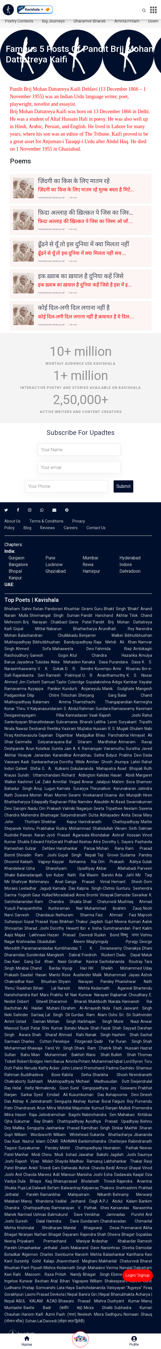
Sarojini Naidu (25, 808)
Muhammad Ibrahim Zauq (113, 908)
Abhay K (20, 1101)
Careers (71, 528)
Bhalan (21, 1168)
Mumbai (90, 558)
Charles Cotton (36, 1041)
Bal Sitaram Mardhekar (91, 742)
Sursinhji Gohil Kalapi (34, 1261)
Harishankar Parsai (76, 848)
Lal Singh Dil (57, 1015)
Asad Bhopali (129, 768)
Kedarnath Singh (71, 1268)
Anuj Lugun (45, 788)
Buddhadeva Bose (40, 1074)
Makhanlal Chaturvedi (119, 1261)
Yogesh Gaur (29, 895)
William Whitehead (70, 1134)
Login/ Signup (138, 1275)
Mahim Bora (123, 782)
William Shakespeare (109, 1281)
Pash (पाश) (66, 1314)
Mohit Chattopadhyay (81, 1148)
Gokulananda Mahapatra (93, 768)
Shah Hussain (126, 1048)
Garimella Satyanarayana (40, 742)
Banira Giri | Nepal (94, 1294)
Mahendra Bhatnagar (40, 815)
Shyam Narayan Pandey (86, 981)
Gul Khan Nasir (51, 961)
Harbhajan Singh (95, 1021)
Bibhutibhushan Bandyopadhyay (62, 642)
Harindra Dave (62, 1221)
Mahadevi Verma (103, 1268)
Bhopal (15, 571)
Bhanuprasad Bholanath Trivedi (84, 1181)
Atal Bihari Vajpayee (69, 1281)
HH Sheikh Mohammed (115, 968)
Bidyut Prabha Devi (124, 755)
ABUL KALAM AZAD (36, 1301)
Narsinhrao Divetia (117, 1248)
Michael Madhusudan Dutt (102, 1081)
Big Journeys (53, 21)
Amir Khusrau (126, 668)
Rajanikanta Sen (29, 675)
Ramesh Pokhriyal (63, 675)
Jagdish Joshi (123, 1154)
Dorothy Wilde (72, 762)
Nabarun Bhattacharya (72, 629)
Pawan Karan (32, 835)
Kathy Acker (49, 1068)
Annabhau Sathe (88, 755)
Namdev (85, 802)
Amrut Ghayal (128, 1168)
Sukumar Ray (27, 1121)
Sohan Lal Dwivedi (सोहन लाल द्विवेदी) (55, 1321)
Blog (27, 528)
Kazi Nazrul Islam (28, 1141)
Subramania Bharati (74, 722)
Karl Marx (40, 995)
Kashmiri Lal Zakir (34, 782)
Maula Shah (88, 1028)
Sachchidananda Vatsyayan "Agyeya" (109, 1287)
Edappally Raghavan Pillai (54, 802)
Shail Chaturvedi (99, 901)
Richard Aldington (79, 775)
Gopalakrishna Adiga (104, 682)
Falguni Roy (123, 1101)
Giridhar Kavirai (83, 961)
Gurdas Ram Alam (89, 1015)
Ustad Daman (31, 1021)
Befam (53, 1188)
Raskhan (24, 988)
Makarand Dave (85, 1248)
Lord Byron (133, 1061)
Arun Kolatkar (38, 748)
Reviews (47, 528)
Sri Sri (125, 1015)
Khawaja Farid (40, 1048)
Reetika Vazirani (61, 728)
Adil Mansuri (64, 1174)
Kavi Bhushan (41, 981)
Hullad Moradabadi (58, 895)
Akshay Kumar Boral (92, 1101)
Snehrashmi (126, 1188)
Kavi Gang (22, 961)
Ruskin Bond (106, 935)
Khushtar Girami (78, 609)
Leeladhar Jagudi (35, 888)
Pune (50, 558)
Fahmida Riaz (113, 648)
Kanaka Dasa (95, 662)
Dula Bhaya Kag (35, 1181)
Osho (112, 1015)
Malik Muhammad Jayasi (116, 975)
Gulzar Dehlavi (40, 848)
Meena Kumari (127, 921)
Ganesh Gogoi (49, 655)
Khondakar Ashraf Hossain (116, 835)
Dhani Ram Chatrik (93, 1048)
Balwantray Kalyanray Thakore (87, 1188)
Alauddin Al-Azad (109, 802)
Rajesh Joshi (120, 715)
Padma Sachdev (120, 1068)
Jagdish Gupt (101, 921)
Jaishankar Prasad (62, 1128)
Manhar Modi (27, 1154)
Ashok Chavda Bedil (96, 1168)
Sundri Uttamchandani (39, 775)
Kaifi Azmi (45, 1314)
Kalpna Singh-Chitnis (96, 888)
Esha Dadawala (117, 1174)
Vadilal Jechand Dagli (76, 1201)
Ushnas (39, 1214)
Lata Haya (66, 1287)
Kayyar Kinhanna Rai (74, 861)
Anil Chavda (26, 1174)
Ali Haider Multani (41, 1008)
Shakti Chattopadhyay (63, 1121)
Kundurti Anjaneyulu (81, 688)
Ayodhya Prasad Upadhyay (112, 1121)
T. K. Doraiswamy (100, 948)
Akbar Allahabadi (116, 868)
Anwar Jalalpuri (96, 782)
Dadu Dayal (128, 955)
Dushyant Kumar (124, 1301)
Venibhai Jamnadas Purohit (114, 1214)
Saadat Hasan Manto (40, 975)
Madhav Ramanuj (86, 1161)
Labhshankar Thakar (123, 1161)
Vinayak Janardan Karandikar (45, 755)
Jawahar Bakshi (93, 1154)
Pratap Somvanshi (38, 1287)
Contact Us (96, 528)
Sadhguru (113, 1314)
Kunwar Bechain (34, 1281)
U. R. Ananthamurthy (103, 675)
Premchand (94, 1068)
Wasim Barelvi (100, 875)
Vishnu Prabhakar (39, 828)
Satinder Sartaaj (28, 1015)
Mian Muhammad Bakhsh (58, 1055)
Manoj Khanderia (37, 1201)
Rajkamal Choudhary (129, 995)
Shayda (61, 1161)
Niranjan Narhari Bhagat (40, 1234)
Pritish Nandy (68, 1274)
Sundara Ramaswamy (115, 708)
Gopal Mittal (29, 629)
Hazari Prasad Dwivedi (70, 935)
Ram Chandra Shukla (58, 901)
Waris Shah (98, 1055)
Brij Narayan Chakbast (45, 622)
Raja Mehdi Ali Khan (115, 642)
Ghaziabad (55, 571)
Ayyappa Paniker (44, 688)
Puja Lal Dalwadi (32, 1188)
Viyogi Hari (74, 968)
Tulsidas (42, 662)
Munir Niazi (126, 1021)
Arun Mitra (46, 1108)
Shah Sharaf (45, 1035)
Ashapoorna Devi (122, 1094)
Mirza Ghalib (98, 1307)
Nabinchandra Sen (99, 1114)
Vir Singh (64, 1048)
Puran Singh (129, 1041)
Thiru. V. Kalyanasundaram (39, 708)
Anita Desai (131, 815)
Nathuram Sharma (75, 915)
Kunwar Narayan (94, 995)
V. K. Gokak (51, 668)
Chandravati (24, 1108)
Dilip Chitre (43, 695)
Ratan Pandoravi (48, 609)
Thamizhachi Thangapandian (102, 702)
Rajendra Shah (93, 1234)
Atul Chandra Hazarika (103, 655)
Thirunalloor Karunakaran (113, 788)
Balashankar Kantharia (123, 1254)
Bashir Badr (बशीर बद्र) (53, 1307)
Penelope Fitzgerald (72, 1041)
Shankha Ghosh (110, 1074)
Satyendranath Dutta (79, 815)
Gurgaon (16, 558)
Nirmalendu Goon (52, 1088)
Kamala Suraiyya (72, 788)
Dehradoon (129, 571)
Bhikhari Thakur (74, 921)
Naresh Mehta (74, 988)
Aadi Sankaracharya (39, 762)
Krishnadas (26, 941)
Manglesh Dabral (63, 955)
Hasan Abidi (122, 775)
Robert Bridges (30, 1061)
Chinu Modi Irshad (59, 1154)
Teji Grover (108, 855)
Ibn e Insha (91, 928)
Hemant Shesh (126, 881)
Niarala (114, 1001)
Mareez (45, 1174)
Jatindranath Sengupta (51, 1101)
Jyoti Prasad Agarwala (67, 835)
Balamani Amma (52, 702)
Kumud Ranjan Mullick (111, 1108)
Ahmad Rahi (71, 1035)
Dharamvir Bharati (90, 21)
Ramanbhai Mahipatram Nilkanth (75, 1194)
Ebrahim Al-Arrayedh (81, 1008)
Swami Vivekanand (85, 795)
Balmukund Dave (65, 1214)
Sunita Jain (62, 748)
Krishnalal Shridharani (39, 1228)
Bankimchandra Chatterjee (102, 1141)
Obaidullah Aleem (61, 941)
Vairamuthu (114, 748)
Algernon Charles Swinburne (48, 1254)
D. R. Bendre (79, 668)
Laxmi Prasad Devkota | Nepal (51, 1294)
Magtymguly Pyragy (112, 941)
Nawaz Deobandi (31, 728)
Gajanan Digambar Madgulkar (66, 735)
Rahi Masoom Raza (33, 1274)
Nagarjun (84, 808)
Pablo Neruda (25, 1068)
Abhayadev (110, 815)
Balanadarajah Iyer (34, 875)
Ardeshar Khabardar (114, 1241)
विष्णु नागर (130, 935)
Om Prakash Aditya (119, 861)
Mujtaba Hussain (92, 728)
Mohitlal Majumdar (74, 1108)
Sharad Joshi (36, 928)
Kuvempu (103, 668)
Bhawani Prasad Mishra (82, 1301)
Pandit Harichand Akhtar (104, 615)
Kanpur (15, 577)
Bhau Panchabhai (112, 735)
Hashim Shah (125, 1035)
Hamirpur (91, 571)
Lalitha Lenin (105, 722)
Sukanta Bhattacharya (111, 1134)
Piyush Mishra (43, 1268)
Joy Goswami (123, 1088)
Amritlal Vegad (66, 782)
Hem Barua (54, 1061)
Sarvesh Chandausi (34, 915)
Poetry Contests (19, 21)
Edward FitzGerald (47, 842)
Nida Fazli (112, 1008)
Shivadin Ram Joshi (36, 855)
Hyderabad (129, 558)
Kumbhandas (66, 948)
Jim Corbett (29, 682)
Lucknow (54, 564)
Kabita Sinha (76, 1074)
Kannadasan (77, 715)
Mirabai (22, 968)
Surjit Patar (30, 1028)
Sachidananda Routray (121, 961)
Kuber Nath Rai (69, 875)
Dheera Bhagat (121, 1234)
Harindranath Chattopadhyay (108, 822)
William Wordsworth (33, 1134)
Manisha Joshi (90, 1174)
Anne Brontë (87, 895)
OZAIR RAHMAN (62, 1141)
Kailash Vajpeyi (35, 861)
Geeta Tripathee (108, 808)
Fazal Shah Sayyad (118, 1028)
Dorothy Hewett (64, 928)
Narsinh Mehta (88, 1254)
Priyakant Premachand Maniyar (53, 1241)
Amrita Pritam (126, 21)
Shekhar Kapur (59, 822)
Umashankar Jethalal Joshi (43, 1248)
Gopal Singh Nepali (77, 855)
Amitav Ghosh (99, 762)
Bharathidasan (42, 722)
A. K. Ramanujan (87, 748)
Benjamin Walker (101, 635)
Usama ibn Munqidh (123, 795)
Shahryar (19, 881)
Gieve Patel (80, 622)
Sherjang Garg (97, 695)
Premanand (131, 1228)
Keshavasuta (25, 735)
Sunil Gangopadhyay (89, 1088)
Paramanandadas (37, 948)
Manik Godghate (118, 688)
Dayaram (71, 1234)
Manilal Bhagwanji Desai (91, 1228)
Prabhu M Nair (63, 995)
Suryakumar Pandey (38, 1148)
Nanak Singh (98, 1035)
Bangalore (18, 564)
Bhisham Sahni (18, 609)
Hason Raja (26, 1114)
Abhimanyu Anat (46, 881)
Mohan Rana (110, 848)
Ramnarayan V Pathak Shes (80, 1208)
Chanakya (132, 948)
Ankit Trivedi (40, 1168)
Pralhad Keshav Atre (82, 842)
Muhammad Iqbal (107, 1061)
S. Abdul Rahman (79, 708)
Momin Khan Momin (48, 795)
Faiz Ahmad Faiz (116, 915)
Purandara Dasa (124, 662)
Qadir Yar (104, 1041)
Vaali (93, 715)
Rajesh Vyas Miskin (34, 1161)
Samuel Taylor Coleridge (63, 682)
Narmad (25, 1214)
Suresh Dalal (30, 1221)
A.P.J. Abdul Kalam (118, 1201)
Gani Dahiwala (64, 1168)
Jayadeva (25, 662)
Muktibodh (97, 1001)
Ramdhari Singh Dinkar (102, 1128)
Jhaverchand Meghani (76, 1261)
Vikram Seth (125, 828)
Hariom (28, 1314)
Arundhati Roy (116, 629)
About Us (12, 521)
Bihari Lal (44, 988)
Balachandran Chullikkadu (48, 635)
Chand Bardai (45, 968)
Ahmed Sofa (33, 648)
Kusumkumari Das (86, 1094)
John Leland (72, 1068)
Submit (123, 486)
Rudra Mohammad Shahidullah (84, 828)
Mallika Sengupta (28, 1128)
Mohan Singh (61, 1021)
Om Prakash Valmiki (57, 808)
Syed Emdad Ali (51, 1094)
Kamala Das (64, 888)
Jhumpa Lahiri (127, 762)
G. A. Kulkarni (55, 768)
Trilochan (69, 695)
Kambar (130, 682)
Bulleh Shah (123, 1055)
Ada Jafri (124, 875)
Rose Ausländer (76, 975)
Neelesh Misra (91, 1314)
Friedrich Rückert (98, 955)
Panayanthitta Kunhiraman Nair (50, 908)
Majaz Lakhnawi (30, 935)
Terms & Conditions (46, 521)
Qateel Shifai (28, 768)
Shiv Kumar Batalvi (59, 1028)
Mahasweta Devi (73, 648)
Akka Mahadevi (66, 662)
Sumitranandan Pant (122, 928)
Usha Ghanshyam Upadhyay (60, 868)
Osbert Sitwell (32, 1001)
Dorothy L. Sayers (118, 842)
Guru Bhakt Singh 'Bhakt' (116, 609)
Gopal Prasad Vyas (41, 921)
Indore (125, 564)
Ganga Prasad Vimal (87, 881)
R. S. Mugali (118, 728)
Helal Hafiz (23, 1088)
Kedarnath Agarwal (111, 988)
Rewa (88, 564)
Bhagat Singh (96, 1274)
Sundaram (89, 1221)
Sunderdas (35, 955)
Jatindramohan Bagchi (59, 1114)
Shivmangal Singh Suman (54, 615)
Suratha (133, 748)
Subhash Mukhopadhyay (51, 1081)
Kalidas (103, 775)
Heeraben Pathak (120, 1148)
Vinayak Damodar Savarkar (124, 895)
